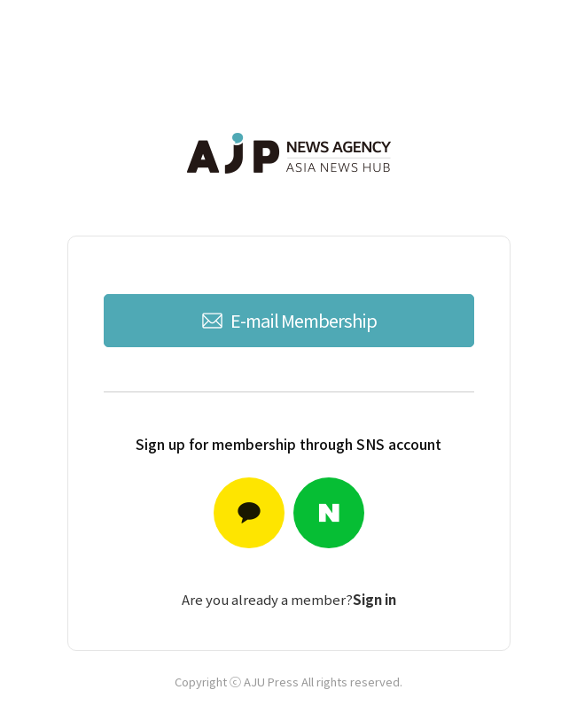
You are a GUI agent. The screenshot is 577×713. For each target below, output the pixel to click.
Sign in (374, 599)
